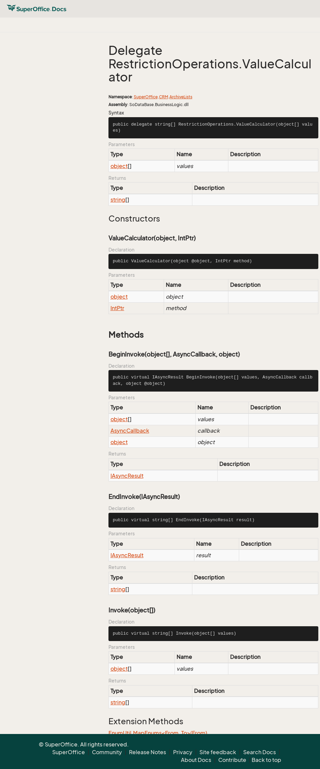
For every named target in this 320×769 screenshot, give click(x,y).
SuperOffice (146, 96)
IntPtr (117, 308)
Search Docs (259, 752)
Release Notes (147, 752)
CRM (163, 96)
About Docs (196, 760)
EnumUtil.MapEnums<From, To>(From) (157, 733)
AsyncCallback (129, 430)
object (119, 166)
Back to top (266, 760)
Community (107, 752)
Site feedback (217, 752)
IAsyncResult (126, 475)
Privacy (182, 752)
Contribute (232, 760)
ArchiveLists (180, 96)
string (117, 199)
